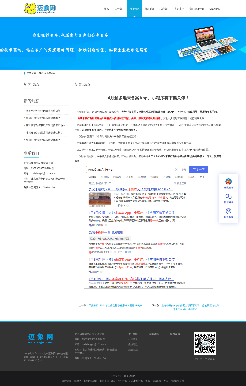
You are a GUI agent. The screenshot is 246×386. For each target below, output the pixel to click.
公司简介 (133, 339)
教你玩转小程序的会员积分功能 (43, 110)
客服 (147, 380)
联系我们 (164, 8)
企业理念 (133, 344)
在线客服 (156, 380)
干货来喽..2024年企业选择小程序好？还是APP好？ (116, 305)
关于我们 (119, 8)
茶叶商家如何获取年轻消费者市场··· (45, 125)
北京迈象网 (129, 376)
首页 (41, 73)
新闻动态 (134, 8)
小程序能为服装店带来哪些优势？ (44, 132)
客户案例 (179, 8)
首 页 (106, 8)
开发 (166, 380)
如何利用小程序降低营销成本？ (43, 118)
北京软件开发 (136, 380)
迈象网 (77, 380)
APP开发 (122, 380)
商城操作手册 (177, 380)
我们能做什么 (197, 8)
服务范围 (133, 349)
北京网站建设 (90, 380)
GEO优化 (214, 8)
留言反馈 (149, 8)
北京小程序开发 (108, 380)
